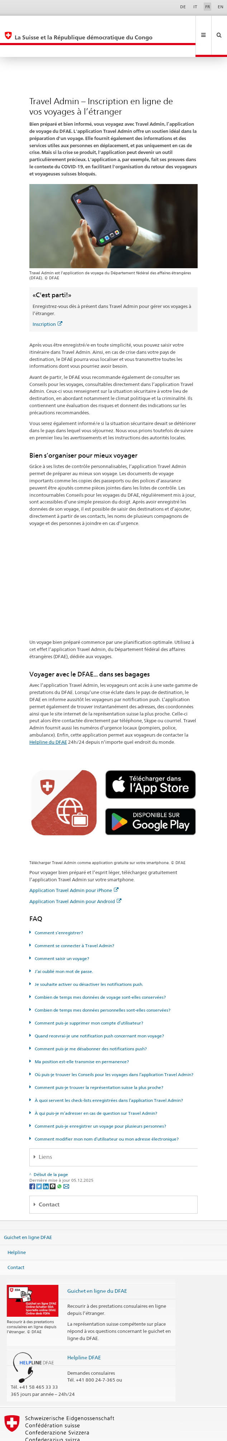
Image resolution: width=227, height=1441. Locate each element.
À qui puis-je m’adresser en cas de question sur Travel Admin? (95, 1089)
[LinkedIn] (46, 1162)
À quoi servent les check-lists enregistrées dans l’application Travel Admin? (108, 1076)
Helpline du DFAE (48, 718)
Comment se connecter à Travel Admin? (74, 921)
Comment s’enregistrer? (58, 908)
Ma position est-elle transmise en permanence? (81, 1037)
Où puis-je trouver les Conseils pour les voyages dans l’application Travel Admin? (113, 1050)
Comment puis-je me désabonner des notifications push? (90, 1024)
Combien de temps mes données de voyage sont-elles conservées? (100, 973)
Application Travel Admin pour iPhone (74, 866)
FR (207, 6)
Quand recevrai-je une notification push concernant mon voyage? (99, 1012)
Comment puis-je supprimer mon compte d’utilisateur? (88, 999)
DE (183, 6)
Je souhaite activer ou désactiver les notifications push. (88, 960)
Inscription (47, 300)
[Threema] (53, 1162)
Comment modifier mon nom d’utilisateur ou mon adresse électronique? (106, 1115)
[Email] (66, 1162)
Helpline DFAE (84, 1333)
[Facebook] (32, 1162)
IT (195, 6)
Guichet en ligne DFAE (28, 1213)
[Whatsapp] (60, 1162)
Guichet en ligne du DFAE (97, 1267)
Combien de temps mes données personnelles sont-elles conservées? (102, 986)
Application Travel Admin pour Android (75, 877)
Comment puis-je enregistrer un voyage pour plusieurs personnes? (100, 1102)
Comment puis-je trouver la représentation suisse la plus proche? (98, 1063)
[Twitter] (39, 1162)
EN (220, 6)
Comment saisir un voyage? (61, 934)
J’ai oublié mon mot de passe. (63, 947)
